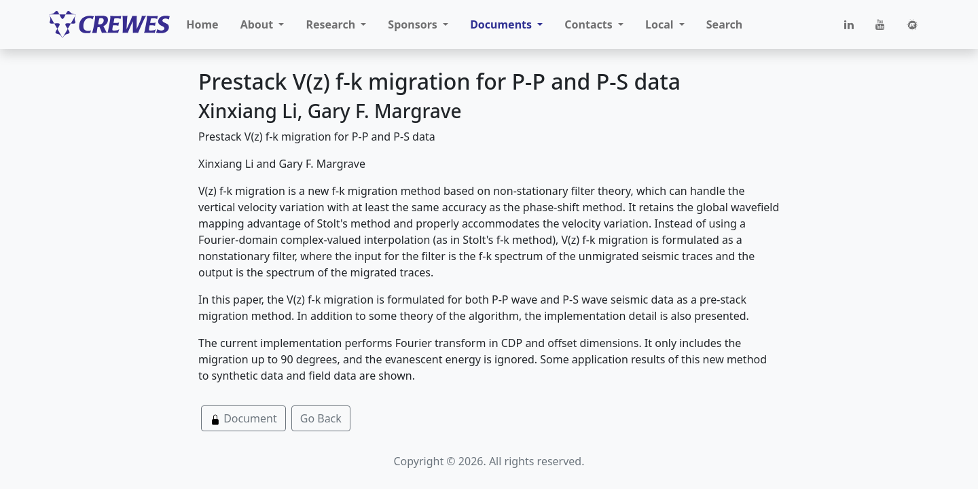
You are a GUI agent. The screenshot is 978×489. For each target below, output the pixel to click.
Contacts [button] (589, 24)
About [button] (258, 24)
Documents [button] (502, 24)
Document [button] (243, 418)
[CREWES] (109, 24)
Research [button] (332, 24)
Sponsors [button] (414, 24)
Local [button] (660, 24)
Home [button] (202, 24)
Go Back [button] (321, 418)
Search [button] (724, 24)
